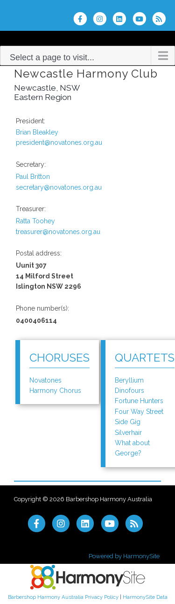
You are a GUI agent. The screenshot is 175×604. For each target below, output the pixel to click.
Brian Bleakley (37, 132)
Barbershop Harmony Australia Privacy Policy (63, 597)
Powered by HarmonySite (124, 556)
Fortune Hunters (139, 401)
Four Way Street (139, 411)
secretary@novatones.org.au (59, 187)
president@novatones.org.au (59, 142)
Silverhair (128, 432)
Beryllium (129, 380)
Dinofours (129, 390)
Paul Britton (33, 176)
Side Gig (127, 422)
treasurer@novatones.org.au (58, 231)
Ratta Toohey (35, 221)
